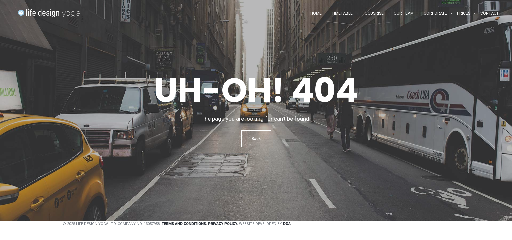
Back (256, 138)
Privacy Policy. (223, 224)
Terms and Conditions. (184, 224)
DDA (287, 224)
